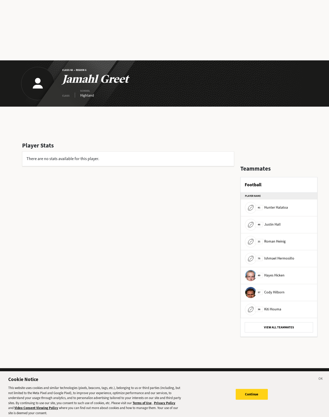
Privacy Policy (164, 407)
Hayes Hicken (265, 275)
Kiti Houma (263, 309)
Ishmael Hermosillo (269, 258)
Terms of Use (142, 407)
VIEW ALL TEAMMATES (279, 327)
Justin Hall (263, 224)
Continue (252, 398)
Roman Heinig (265, 241)
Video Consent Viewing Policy (36, 412)
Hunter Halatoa (266, 207)
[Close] (320, 384)
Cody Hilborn (265, 292)
